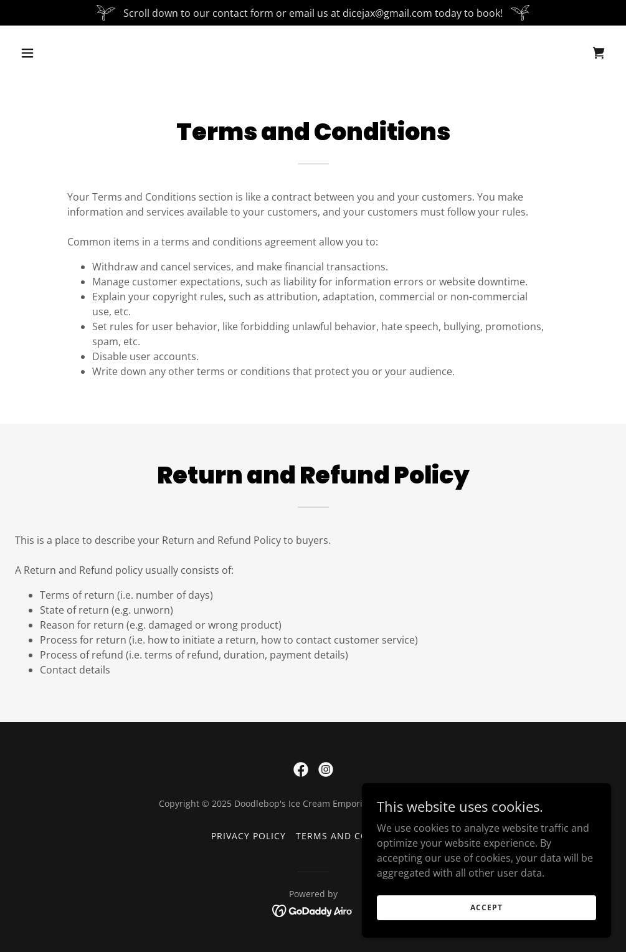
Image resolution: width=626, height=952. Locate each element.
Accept (486, 916)
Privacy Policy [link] (248, 836)
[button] (83, 52)
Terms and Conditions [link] (355, 836)
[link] (598, 52)
